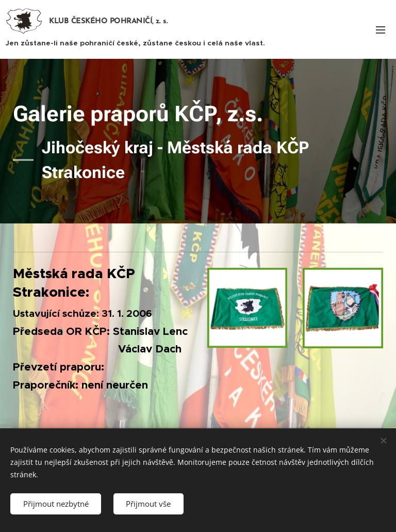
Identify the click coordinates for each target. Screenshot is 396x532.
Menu (380, 29)
